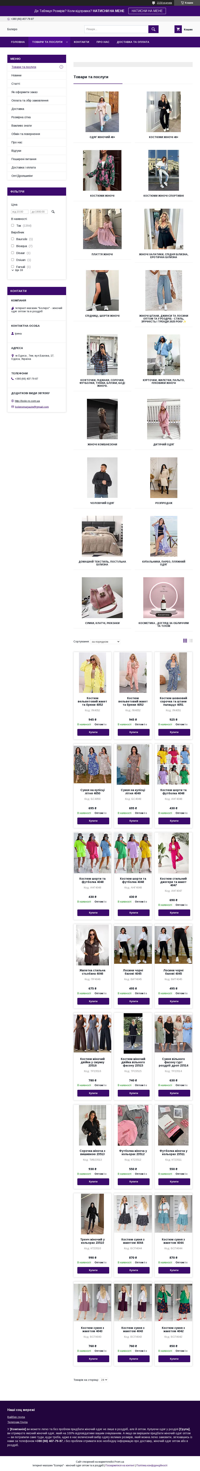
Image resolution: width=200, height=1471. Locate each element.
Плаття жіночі (102, 254)
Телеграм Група (17, 1422)
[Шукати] (153, 29)
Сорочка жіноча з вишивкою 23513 (92, 1152)
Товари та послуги (47, 41)
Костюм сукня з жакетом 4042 (173, 1329)
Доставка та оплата (133, 41)
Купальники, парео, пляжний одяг (163, 563)
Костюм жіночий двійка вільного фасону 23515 (133, 1062)
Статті (15, 83)
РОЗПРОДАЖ (163, 503)
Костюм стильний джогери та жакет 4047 (173, 882)
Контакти (81, 41)
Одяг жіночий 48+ (102, 137)
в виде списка (191, 641)
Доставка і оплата (23, 167)
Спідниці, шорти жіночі (102, 315)
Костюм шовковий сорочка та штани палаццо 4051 (173, 701)
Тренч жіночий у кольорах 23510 (92, 1241)
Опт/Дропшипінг (22, 175)
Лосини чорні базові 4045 (133, 972)
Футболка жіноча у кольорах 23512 (133, 1152)
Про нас (103, 41)
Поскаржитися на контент (119, 1465)
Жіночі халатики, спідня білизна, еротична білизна (163, 256)
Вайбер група (16, 1417)
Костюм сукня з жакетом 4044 (132, 1241)
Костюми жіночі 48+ (163, 137)
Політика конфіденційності (151, 1465)
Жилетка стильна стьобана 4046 (92, 972)
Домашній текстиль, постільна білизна (102, 563)
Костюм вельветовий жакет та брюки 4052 (92, 701)
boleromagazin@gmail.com (32, 406)
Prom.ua (119, 1461)
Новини (16, 75)
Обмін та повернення (25, 134)
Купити (93, 732)
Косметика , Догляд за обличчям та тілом (164, 624)
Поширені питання (23, 159)
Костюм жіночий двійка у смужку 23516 (92, 1062)
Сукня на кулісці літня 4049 (133, 791)
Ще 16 (19, 270)
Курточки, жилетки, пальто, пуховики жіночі (164, 381)
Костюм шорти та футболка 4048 (173, 791)
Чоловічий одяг (102, 503)
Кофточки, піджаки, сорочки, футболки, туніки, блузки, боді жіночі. (102, 383)
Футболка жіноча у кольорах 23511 (173, 1152)
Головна (18, 41)
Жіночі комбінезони (102, 444)
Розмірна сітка (21, 117)
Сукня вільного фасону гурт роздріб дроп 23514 (173, 1062)
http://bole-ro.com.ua (27, 400)
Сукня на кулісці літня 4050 (92, 791)
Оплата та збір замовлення (29, 100)
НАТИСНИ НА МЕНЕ (147, 11)
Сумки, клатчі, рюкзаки (102, 623)
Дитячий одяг (163, 444)
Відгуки (16, 150)
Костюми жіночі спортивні (163, 195)
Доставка (17, 108)
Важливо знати (21, 125)
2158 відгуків (164, 2)
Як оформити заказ (24, 92)
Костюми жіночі (102, 195)
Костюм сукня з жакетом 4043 (92, 1329)
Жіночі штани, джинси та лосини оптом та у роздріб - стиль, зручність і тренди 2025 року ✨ (163, 318)
